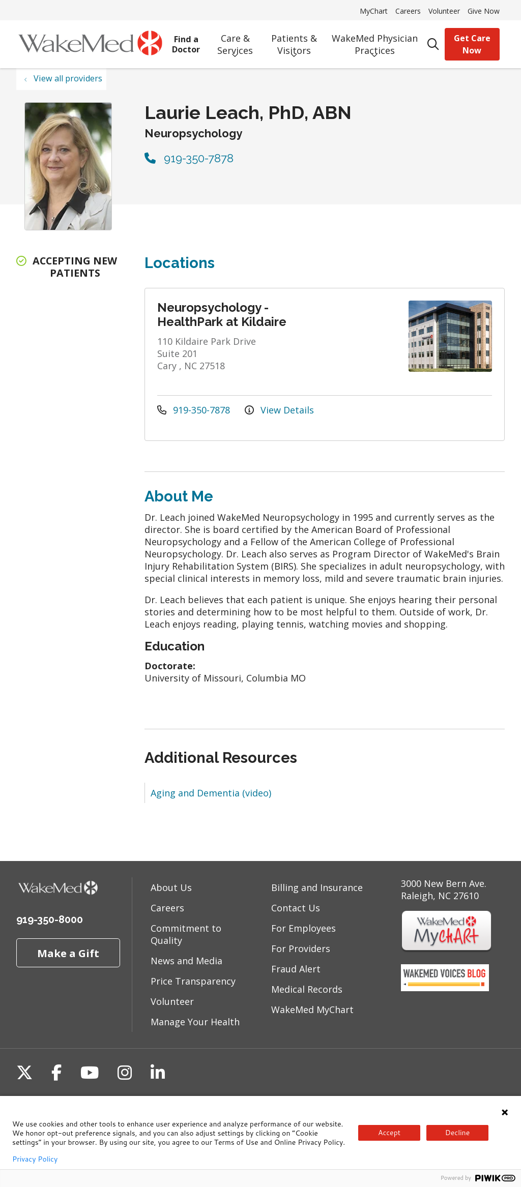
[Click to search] (433, 44)
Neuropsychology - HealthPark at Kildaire (221, 314)
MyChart (374, 11)
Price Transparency (193, 981)
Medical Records (306, 989)
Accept (389, 1132)
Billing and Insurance (317, 887)
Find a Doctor (186, 40)
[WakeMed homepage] (90, 44)
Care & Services (235, 41)
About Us (171, 887)
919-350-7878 (189, 158)
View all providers (68, 78)
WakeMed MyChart (312, 1009)
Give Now (484, 11)
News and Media (186, 961)
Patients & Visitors (294, 41)
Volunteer (444, 11)
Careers (408, 11)
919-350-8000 (49, 919)
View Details (279, 410)
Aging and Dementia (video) (211, 793)
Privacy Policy (34, 1159)
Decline (457, 1132)
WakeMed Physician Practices (374, 41)
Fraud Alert (296, 969)
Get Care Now (472, 44)
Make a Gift (68, 953)
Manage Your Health (195, 1022)
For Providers (300, 948)
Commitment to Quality (186, 934)
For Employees (303, 928)
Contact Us (295, 908)
